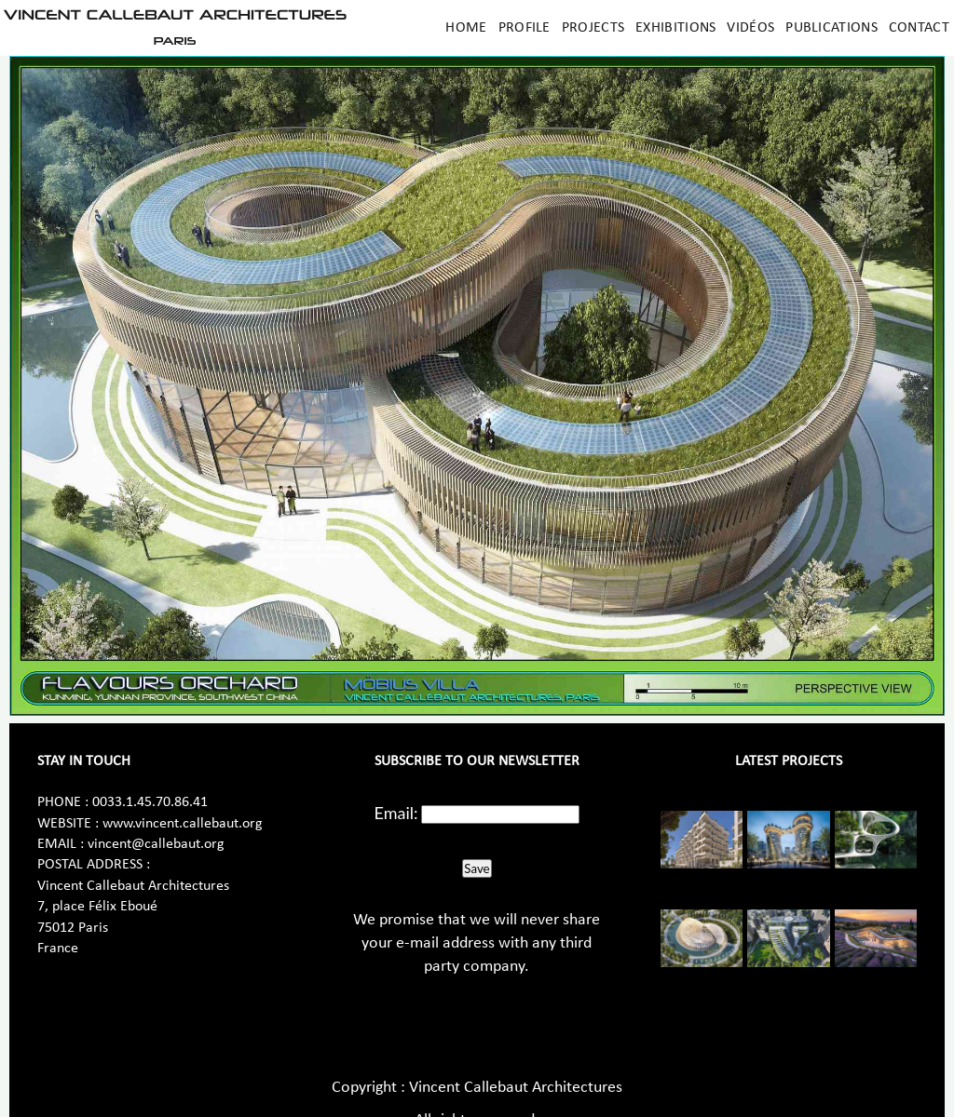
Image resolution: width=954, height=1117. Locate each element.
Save (476, 868)
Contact (919, 27)
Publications (831, 27)
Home (465, 27)
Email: (396, 812)
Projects (593, 27)
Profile (524, 27)
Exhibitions (675, 27)
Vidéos (750, 27)
